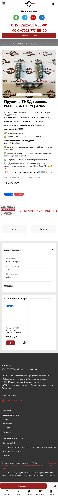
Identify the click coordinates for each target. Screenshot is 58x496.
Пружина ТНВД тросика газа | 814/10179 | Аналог (14, 330)
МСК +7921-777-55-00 (29, 30)
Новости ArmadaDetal (12, 451)
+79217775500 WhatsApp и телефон (19, 369)
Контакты (7, 432)
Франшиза (7, 423)
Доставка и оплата (11, 415)
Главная (5, 44)
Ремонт (6, 419)
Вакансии (7, 455)
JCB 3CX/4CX (17, 44)
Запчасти (7, 410)
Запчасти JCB (9, 443)
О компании (8, 427)
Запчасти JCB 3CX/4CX (13, 438)
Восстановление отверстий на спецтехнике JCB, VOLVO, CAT (29, 447)
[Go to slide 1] (17, 95)
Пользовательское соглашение (35, 466)
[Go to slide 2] (18, 95)
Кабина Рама (32, 44)
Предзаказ (23, 486)
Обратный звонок (29, 35)
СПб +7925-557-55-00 (29, 25)
